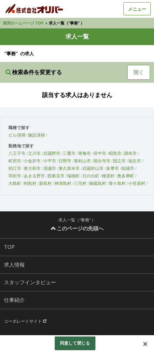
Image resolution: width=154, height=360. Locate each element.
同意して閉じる (75, 343)
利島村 (30, 183)
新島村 (45, 183)
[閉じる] (145, 344)
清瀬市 (49, 168)
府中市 (99, 153)
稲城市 (127, 168)
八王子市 (16, 153)
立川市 (34, 153)
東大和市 (32, 168)
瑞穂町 (73, 176)
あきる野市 (34, 176)
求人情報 (14, 264)
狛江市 (14, 168)
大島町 (14, 183)
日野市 (65, 161)
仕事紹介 (14, 299)
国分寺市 (101, 161)
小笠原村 (136, 183)
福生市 (134, 161)
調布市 (130, 153)
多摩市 (112, 168)
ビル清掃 (16, 135)
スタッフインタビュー (30, 282)
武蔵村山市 (93, 168)
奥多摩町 (125, 176)
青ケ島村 (117, 183)
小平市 (49, 161)
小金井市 (32, 161)
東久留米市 (69, 168)
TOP (9, 247)
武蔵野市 (51, 153)
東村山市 (82, 161)
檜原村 (108, 176)
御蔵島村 (97, 183)
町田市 (14, 161)
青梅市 (84, 153)
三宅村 (80, 183)
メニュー (137, 9)
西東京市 (56, 176)
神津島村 (62, 183)
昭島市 (115, 153)
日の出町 (90, 176)
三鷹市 (69, 153)
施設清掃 (36, 135)
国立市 (119, 161)
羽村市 (14, 176)
